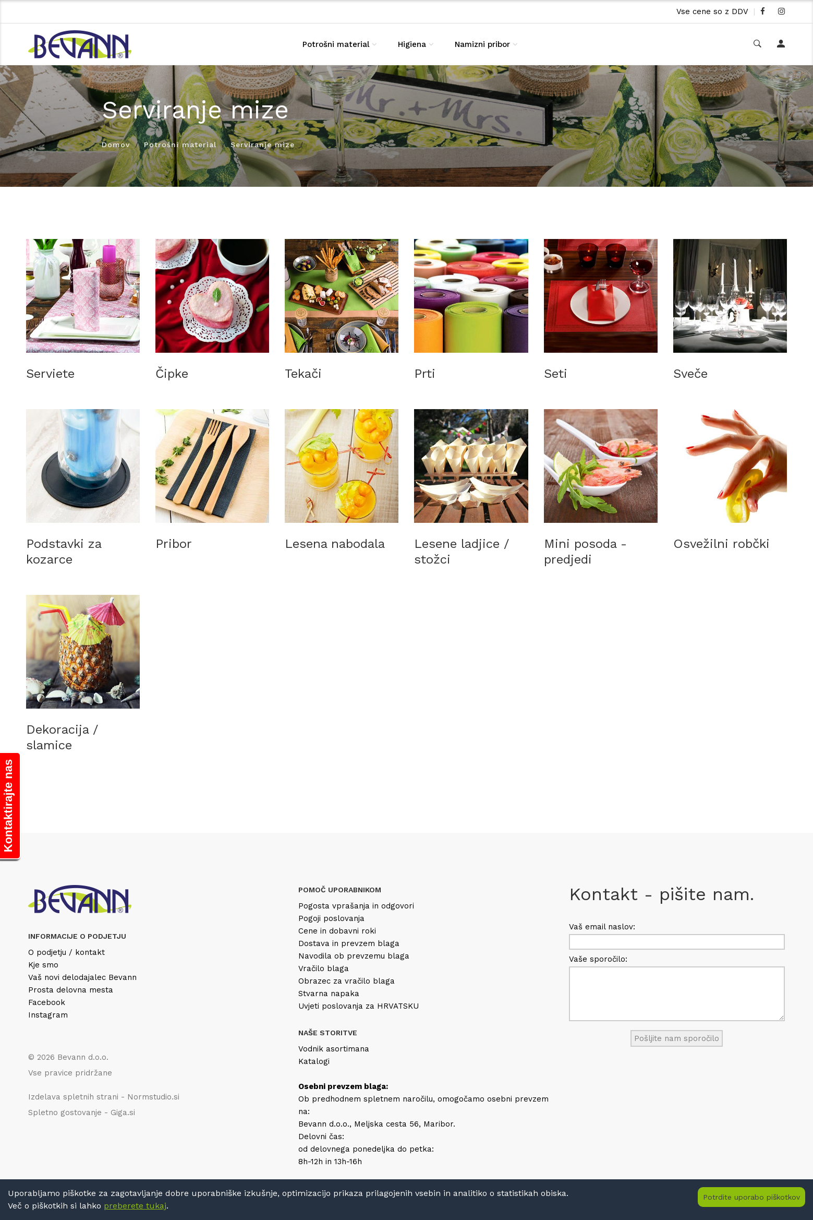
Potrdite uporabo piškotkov (751, 1197)
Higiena (412, 44)
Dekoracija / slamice (62, 737)
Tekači (303, 373)
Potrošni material (335, 44)
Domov (116, 144)
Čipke (171, 373)
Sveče (690, 373)
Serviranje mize (262, 144)
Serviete (50, 373)
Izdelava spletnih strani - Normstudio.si (103, 1097)
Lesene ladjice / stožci (461, 551)
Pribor (173, 543)
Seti (555, 373)
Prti (424, 373)
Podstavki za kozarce (63, 551)
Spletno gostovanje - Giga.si (81, 1112)
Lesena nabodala (335, 543)
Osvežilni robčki (721, 543)
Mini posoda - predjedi (585, 551)
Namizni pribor (482, 44)
